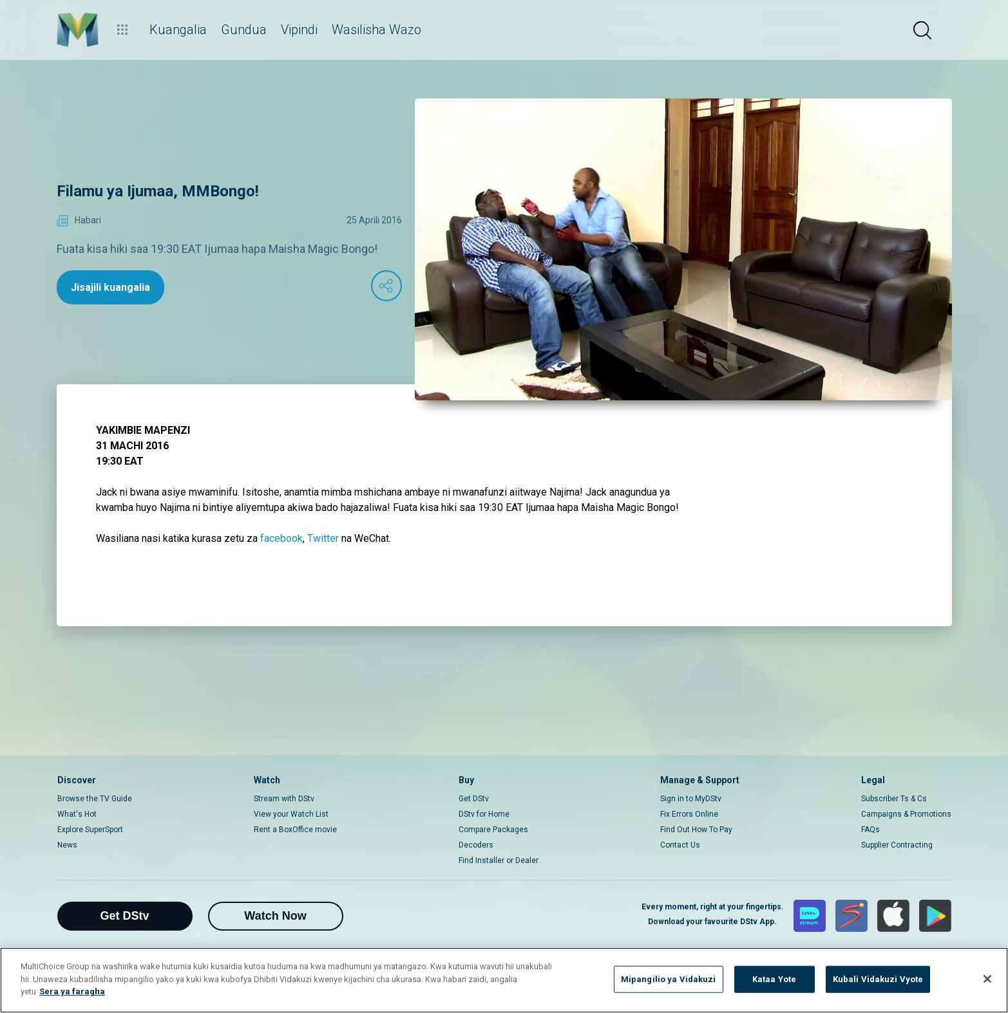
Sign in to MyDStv (690, 798)
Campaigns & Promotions (906, 814)
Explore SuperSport (90, 829)
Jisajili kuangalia (110, 287)
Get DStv (474, 798)
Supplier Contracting (897, 845)
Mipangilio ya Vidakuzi (668, 979)
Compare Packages (493, 829)
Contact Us (680, 845)
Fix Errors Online (689, 814)
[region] (504, 980)
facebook (281, 538)
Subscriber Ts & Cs (894, 798)
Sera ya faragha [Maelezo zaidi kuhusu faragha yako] (72, 991)
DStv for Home (484, 814)
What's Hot (77, 814)
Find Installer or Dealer (498, 860)
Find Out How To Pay (696, 829)
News (67, 845)
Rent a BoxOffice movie (295, 829)
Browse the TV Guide (94, 798)
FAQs (870, 829)
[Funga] (987, 979)
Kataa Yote (774, 979)
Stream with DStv (284, 798)
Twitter (323, 538)
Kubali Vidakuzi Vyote (878, 979)
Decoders (476, 845)
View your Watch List (291, 814)
